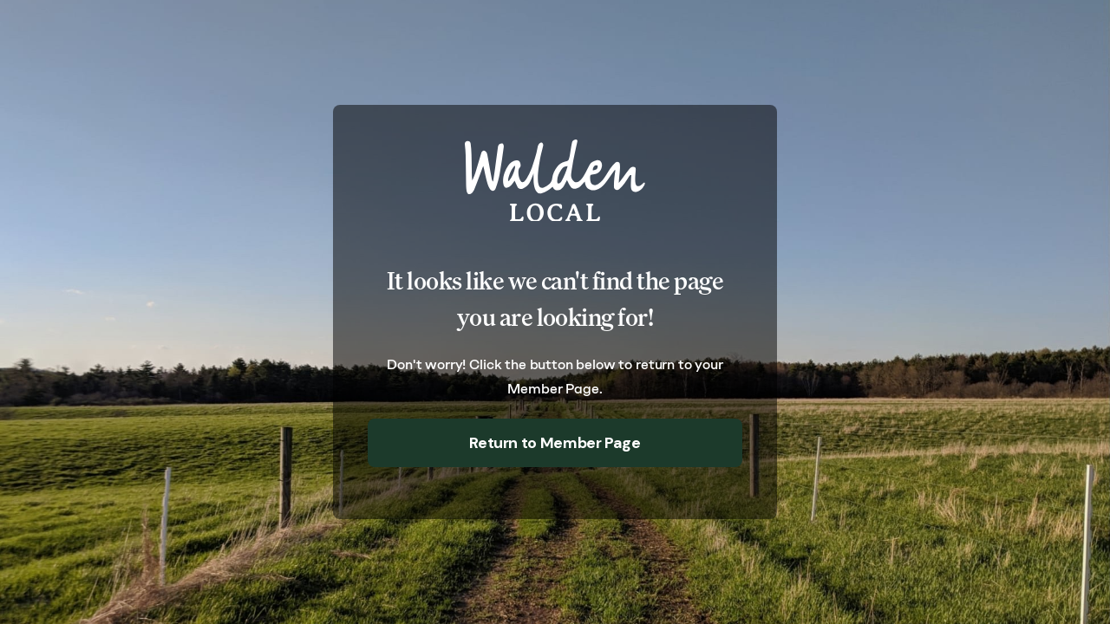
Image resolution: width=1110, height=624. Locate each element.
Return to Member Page (554, 442)
